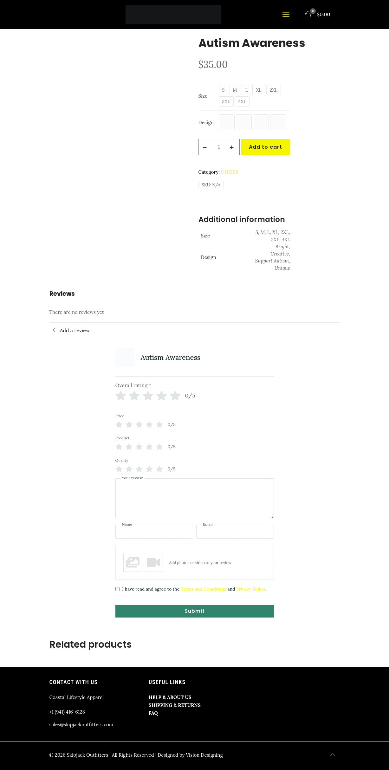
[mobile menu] (286, 14)
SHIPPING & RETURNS (175, 705)
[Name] (154, 532)
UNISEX (229, 172)
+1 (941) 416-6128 (67, 712)
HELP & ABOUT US (170, 697)
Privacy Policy (250, 589)
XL (258, 90)
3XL (226, 101)
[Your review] (194, 498)
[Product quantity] (219, 147)
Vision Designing (204, 755)
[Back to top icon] (333, 754)
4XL (242, 101)
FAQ (153, 713)
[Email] (235, 532)
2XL (274, 90)
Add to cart (265, 147)
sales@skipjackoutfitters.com (81, 724)
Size (203, 96)
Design (206, 123)
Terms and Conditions (203, 589)
